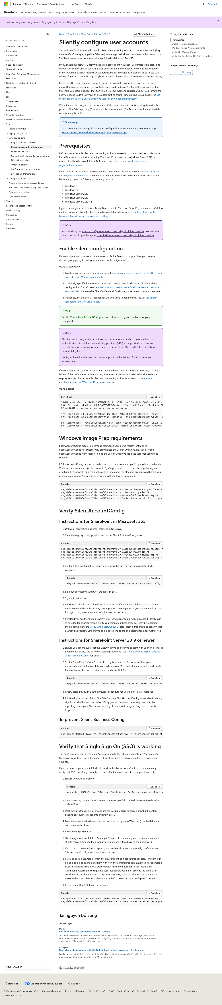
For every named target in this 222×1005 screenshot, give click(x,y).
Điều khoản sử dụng (170, 991)
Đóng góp (80, 991)
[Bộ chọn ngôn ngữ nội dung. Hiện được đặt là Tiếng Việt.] (12, 983)
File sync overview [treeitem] (17, 128)
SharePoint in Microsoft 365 (94, 34)
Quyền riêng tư (96, 991)
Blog (67, 991)
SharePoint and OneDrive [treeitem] (18, 46)
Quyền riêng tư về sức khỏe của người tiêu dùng (132, 991)
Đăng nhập (213, 4)
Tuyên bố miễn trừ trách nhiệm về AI (21, 991)
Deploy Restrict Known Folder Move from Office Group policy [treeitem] (30, 158)
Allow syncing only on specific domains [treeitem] (27, 182)
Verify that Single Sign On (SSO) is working (192, 55)
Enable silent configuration (184, 43)
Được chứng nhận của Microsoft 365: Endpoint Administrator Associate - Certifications (101, 950)
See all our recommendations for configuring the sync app (94, 132)
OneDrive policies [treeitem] (19, 164)
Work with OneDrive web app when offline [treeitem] (28, 187)
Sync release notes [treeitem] (17, 196)
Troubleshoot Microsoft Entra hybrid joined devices (125, 235)
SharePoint (73, 34)
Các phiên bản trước (52, 991)
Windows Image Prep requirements (188, 47)
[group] (111, 414)
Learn (61, 34)
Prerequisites (178, 39)
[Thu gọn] (48, 34)
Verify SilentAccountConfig (85, 317)
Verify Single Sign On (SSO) (104, 626)
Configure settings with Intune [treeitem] (25, 169)
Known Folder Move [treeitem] (20, 151)
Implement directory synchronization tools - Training (84, 931)
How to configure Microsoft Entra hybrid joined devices (113, 231)
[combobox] (28, 40)
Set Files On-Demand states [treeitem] (24, 173)
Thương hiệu (189, 991)
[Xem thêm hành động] (160, 34)
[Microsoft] (6, 4)
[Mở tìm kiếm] (203, 4)
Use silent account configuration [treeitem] (27, 146)
